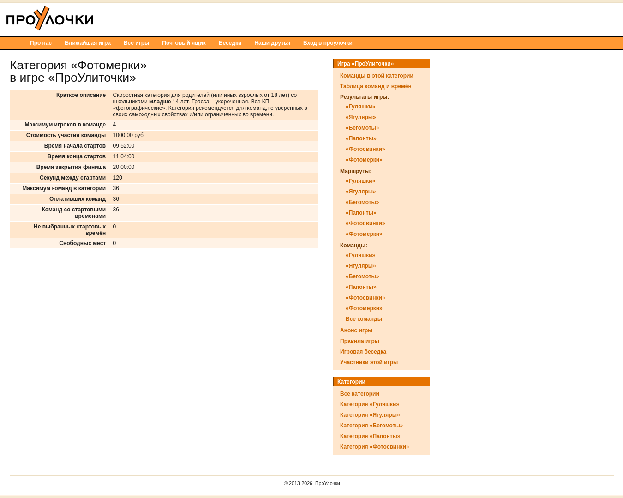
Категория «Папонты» (370, 436)
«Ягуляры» (361, 117)
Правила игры (359, 341)
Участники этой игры (369, 362)
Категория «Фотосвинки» (374, 447)
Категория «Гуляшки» (369, 404)
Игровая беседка (363, 351)
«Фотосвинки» (365, 149)
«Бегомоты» (362, 128)
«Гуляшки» (360, 106)
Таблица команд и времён (376, 86)
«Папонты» (361, 138)
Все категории (359, 393)
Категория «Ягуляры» (370, 415)
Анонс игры (356, 330)
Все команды (364, 319)
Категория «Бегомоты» (371, 425)
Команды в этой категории (376, 75)
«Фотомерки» (364, 159)
